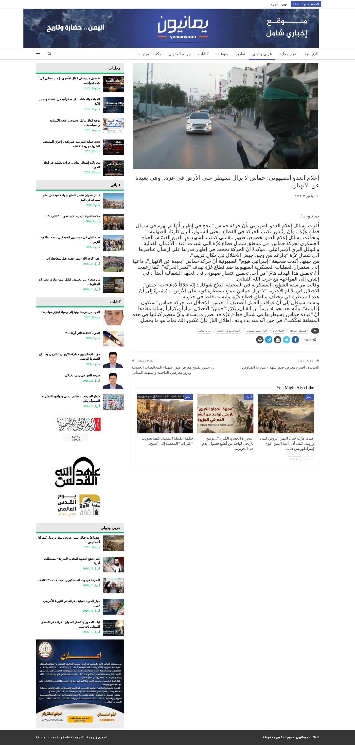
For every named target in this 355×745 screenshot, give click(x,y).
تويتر (284, 4)
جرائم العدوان (180, 54)
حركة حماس (204, 330)
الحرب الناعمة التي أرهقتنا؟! (82, 333)
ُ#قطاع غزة (278, 330)
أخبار (309, 397)
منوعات (222, 54)
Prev (307, 459)
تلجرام (274, 4)
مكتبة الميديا (151, 54)
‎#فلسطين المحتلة (299, 330)
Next (294, 459)
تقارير (240, 54)
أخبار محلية (288, 54)
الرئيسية (311, 54)
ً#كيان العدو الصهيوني (256, 330)
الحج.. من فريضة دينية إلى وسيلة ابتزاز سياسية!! (70, 312)
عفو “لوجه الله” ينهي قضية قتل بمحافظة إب (73, 258)
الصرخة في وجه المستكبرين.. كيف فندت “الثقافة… (68, 580)
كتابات (203, 54)
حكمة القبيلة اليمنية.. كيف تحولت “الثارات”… (72, 216)
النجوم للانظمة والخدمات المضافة (60, 737)
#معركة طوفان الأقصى (228, 330)
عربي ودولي (262, 54)
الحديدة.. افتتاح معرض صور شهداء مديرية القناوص (280, 367)
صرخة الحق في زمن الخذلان (82, 375)
